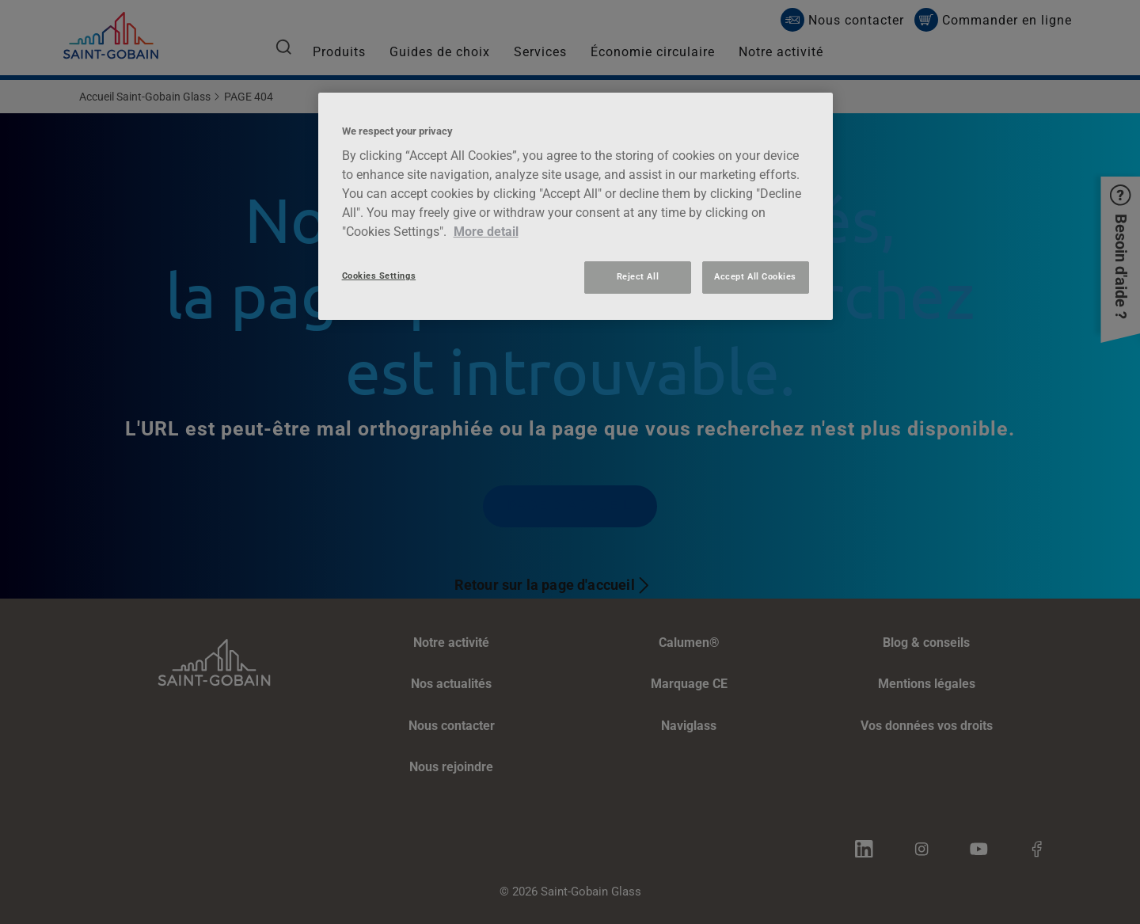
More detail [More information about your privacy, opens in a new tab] (486, 231)
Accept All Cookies (755, 277)
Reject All (638, 277)
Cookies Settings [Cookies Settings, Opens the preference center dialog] (379, 276)
